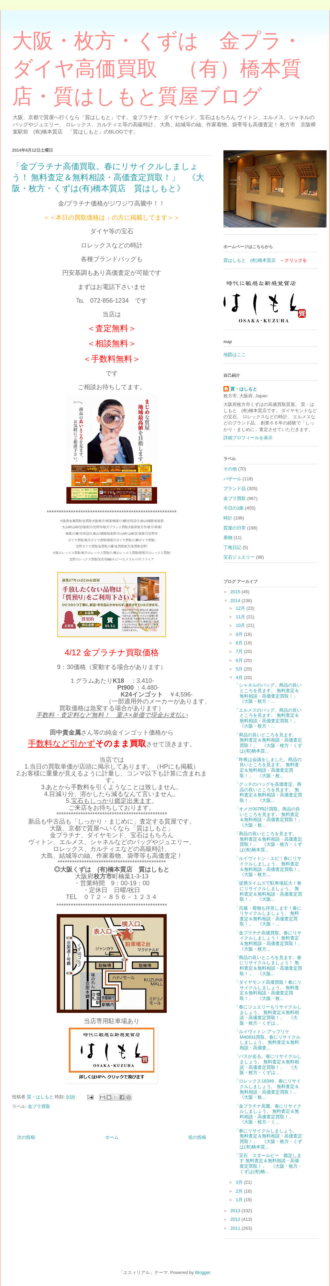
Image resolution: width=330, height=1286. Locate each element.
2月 (240, 1191)
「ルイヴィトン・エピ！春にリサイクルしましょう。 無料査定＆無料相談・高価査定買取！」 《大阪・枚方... (270, 866)
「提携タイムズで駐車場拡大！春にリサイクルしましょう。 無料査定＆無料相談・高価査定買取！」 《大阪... (268, 891)
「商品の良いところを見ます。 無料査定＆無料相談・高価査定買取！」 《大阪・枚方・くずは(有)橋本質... (268, 742)
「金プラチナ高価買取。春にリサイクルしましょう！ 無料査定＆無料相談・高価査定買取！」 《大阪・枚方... (270, 940)
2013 (236, 1210)
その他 (230, 468)
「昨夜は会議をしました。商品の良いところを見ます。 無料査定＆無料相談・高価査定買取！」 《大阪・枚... (267, 767)
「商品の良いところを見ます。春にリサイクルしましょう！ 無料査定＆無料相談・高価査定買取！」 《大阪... (268, 965)
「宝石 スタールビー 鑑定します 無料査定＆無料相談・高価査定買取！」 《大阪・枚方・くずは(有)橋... (268, 1163)
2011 (236, 1228)
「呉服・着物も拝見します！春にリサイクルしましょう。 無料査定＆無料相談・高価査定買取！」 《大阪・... (267, 916)
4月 (240, 677)
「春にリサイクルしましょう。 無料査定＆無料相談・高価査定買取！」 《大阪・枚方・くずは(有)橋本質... (268, 1138)
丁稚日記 (232, 547)
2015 (236, 591)
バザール (232, 478)
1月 (240, 1199)
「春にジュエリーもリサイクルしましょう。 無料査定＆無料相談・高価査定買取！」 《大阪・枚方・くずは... (267, 1015)
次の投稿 (26, 1137)
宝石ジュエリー (239, 557)
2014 (236, 600)
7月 (240, 651)
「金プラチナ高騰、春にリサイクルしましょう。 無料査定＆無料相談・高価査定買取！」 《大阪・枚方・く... (267, 1114)
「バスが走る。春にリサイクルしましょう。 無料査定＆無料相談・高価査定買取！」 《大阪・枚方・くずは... (267, 1064)
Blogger (202, 1272)
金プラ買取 (39, 1106)
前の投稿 (197, 1137)
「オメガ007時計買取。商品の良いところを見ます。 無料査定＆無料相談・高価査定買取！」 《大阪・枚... (270, 817)
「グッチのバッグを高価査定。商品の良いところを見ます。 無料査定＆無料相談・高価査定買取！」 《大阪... (268, 792)
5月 (240, 668)
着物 (227, 537)
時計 (227, 518)
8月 (240, 642)
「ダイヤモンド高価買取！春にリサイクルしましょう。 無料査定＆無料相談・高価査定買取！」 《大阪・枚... (267, 990)
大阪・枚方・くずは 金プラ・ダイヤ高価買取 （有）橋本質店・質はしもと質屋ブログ (157, 69)
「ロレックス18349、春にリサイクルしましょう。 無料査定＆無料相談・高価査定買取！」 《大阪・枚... (268, 1089)
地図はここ (234, 354)
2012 (236, 1219)
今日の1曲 (233, 508)
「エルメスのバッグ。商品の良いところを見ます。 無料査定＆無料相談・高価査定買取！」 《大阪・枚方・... (268, 718)
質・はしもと (243, 388)
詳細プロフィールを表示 (248, 437)
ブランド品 (234, 488)
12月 (241, 608)
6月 (240, 660)
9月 (240, 634)
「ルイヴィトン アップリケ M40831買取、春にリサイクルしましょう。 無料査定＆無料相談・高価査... (267, 1039)
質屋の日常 (234, 527)
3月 (240, 1182)
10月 (241, 625)
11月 (241, 616)
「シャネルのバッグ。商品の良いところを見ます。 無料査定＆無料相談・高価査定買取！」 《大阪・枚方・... (268, 693)
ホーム (112, 1137)
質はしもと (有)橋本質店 (249, 260)
